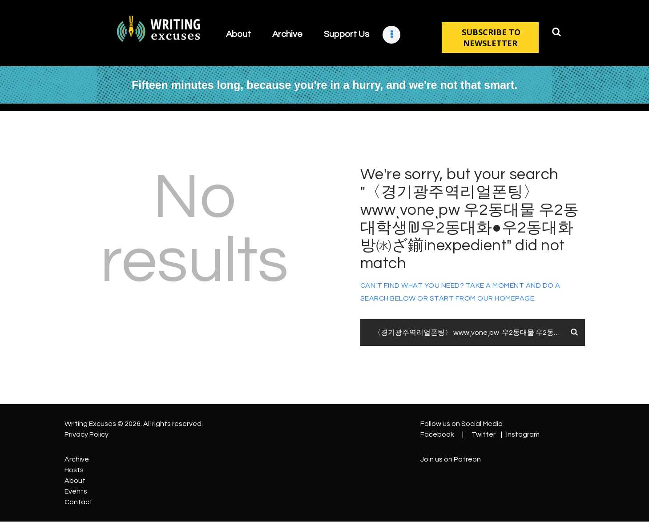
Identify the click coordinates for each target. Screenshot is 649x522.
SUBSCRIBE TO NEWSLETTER (490, 37)
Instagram (523, 434)
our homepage (505, 298)
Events (75, 491)
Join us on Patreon (450, 459)
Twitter (484, 434)
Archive (76, 459)
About (74, 480)
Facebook (437, 434)
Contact (78, 502)
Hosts (74, 470)
